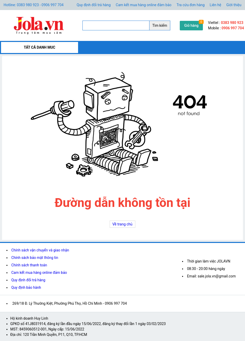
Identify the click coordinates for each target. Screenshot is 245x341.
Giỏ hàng (191, 25)
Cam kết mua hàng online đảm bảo (144, 5)
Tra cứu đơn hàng (191, 5)
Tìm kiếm (159, 25)
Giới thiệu (233, 5)
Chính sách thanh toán (29, 265)
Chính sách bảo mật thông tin (34, 258)
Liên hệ (215, 5)
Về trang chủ (122, 224)
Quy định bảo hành (26, 287)
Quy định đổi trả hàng (93, 5)
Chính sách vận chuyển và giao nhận (40, 250)
